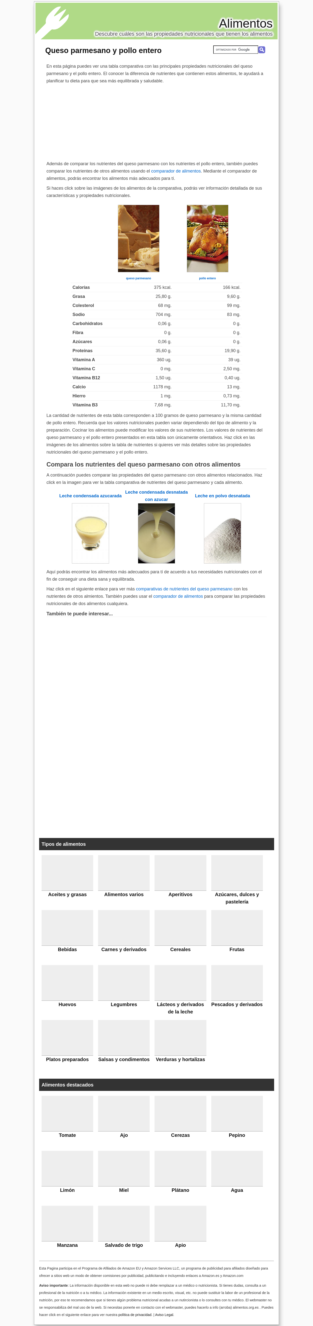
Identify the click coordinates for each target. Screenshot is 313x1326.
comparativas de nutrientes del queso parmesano (184, 589)
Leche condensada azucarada (90, 495)
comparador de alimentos (176, 171)
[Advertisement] (156, 121)
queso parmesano (138, 278)
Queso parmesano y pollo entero (103, 50)
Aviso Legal (164, 1315)
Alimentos (246, 23)
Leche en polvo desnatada (222, 495)
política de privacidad (134, 1315)
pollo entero (207, 278)
